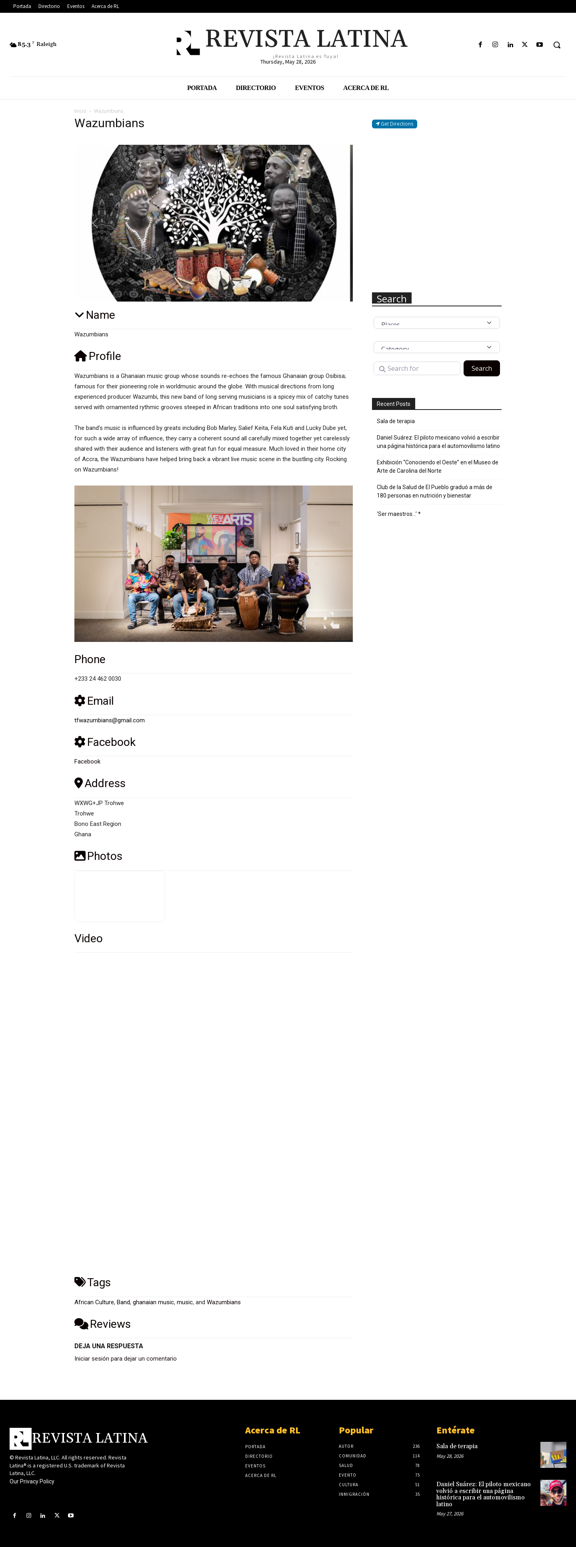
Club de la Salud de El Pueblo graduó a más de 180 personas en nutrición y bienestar (434, 491)
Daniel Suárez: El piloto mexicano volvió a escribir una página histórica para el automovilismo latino (438, 441)
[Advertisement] (437, 210)
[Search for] (417, 368)
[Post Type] (437, 323)
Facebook (105, 742)
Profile (97, 356)
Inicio (80, 111)
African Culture (94, 1302)
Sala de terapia (396, 421)
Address (100, 783)
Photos (98, 856)
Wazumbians (224, 1302)
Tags (92, 1282)
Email (94, 701)
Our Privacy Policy (32, 1481)
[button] (556, 44)
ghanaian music (153, 1302)
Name (94, 315)
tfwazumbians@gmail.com (109, 720)
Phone (90, 659)
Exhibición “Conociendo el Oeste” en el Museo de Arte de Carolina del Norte (437, 466)
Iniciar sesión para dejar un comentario (125, 1358)
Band (123, 1302)
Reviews (102, 1324)
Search (486, 368)
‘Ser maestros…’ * (399, 514)
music (185, 1302)
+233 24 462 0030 (97, 678)
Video (88, 938)
